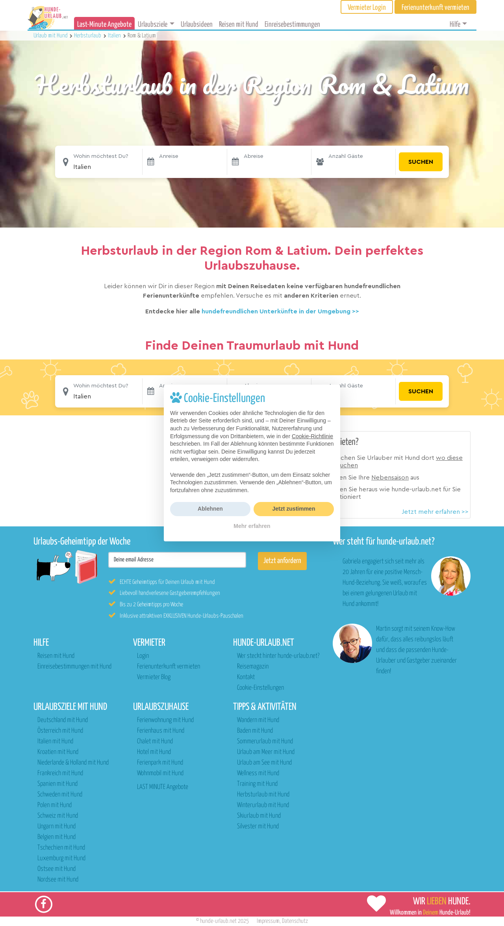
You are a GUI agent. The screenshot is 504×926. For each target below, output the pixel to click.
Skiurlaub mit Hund (259, 816)
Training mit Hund (257, 784)
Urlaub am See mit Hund (264, 762)
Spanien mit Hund (57, 784)
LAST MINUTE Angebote (162, 787)
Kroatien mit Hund (57, 752)
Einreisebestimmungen (292, 24)
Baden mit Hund (255, 731)
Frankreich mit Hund (60, 773)
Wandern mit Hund (258, 720)
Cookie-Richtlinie (312, 436)
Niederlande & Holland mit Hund (73, 762)
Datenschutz (295, 921)
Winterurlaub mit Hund (263, 805)
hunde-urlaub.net (218, 921)
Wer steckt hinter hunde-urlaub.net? (278, 656)
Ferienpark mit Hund (160, 762)
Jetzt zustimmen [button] (293, 509)
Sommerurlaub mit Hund (265, 741)
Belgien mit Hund (56, 837)
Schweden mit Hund (59, 794)
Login (143, 656)
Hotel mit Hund (154, 752)
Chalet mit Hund (155, 741)
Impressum (268, 921)
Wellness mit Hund (258, 773)
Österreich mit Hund (60, 731)
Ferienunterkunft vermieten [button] (435, 7)
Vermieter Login (367, 7)
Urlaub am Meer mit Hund (266, 752)
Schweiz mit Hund (57, 816)
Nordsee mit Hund (57, 879)
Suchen (420, 162)
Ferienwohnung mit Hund (165, 720)
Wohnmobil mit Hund (160, 773)
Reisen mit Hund (238, 24)
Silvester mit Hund (258, 826)
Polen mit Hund (54, 805)
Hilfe (455, 24)
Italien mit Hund (55, 741)
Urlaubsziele (152, 24)
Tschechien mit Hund (61, 848)
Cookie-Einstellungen (260, 688)
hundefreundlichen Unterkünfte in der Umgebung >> (280, 311)
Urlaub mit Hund (51, 36)
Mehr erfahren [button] (251, 526)
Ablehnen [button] (210, 509)
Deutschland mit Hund (62, 720)
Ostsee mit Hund (56, 869)
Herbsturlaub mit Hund (263, 794)
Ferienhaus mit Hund (160, 731)
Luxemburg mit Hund (61, 858)
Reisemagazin (253, 666)
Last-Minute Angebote (104, 24)
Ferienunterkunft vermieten (168, 666)
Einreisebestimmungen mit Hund (74, 666)
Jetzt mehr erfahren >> (435, 512)
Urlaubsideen (197, 24)
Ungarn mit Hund (56, 826)
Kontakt (246, 677)
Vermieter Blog (153, 677)
